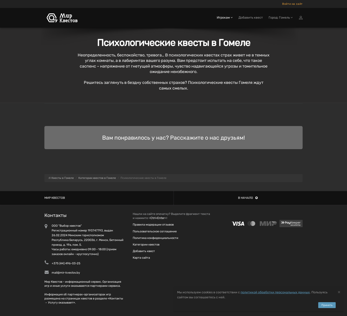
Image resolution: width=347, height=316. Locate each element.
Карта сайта (141, 257)
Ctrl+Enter (157, 218)
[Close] (339, 291)
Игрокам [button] (225, 17)
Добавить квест (251, 17)
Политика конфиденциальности (155, 238)
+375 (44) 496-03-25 (66, 263)
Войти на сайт (292, 3)
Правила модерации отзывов (153, 224)
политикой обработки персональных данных (275, 292)
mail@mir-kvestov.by (66, 272)
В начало (248, 197)
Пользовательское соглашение (155, 231)
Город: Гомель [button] (281, 17)
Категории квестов (146, 244)
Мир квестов (54, 197)
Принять (327, 305)
